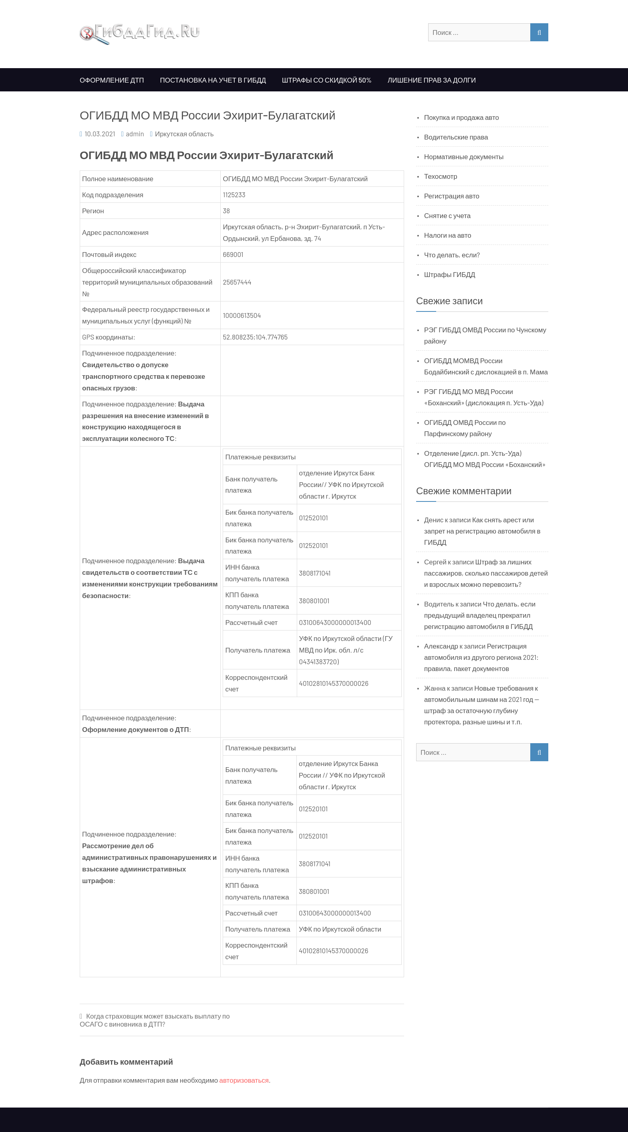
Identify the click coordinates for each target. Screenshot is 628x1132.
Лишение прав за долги (432, 80)
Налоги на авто (447, 235)
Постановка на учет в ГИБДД (213, 80)
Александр (441, 646)
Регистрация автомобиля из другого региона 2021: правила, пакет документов (481, 657)
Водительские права (456, 137)
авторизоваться (244, 1080)
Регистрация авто (451, 196)
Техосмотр (440, 176)
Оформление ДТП (112, 80)
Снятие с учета (447, 215)
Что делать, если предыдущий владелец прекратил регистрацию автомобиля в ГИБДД (479, 615)
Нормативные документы (464, 156)
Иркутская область (184, 133)
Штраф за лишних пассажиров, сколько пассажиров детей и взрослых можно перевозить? (486, 573)
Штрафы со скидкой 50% (327, 80)
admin (135, 133)
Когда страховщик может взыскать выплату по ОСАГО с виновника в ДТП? (155, 1020)
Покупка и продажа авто (461, 117)
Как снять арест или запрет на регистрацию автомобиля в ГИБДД (482, 530)
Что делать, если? (452, 255)
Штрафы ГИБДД (449, 274)
